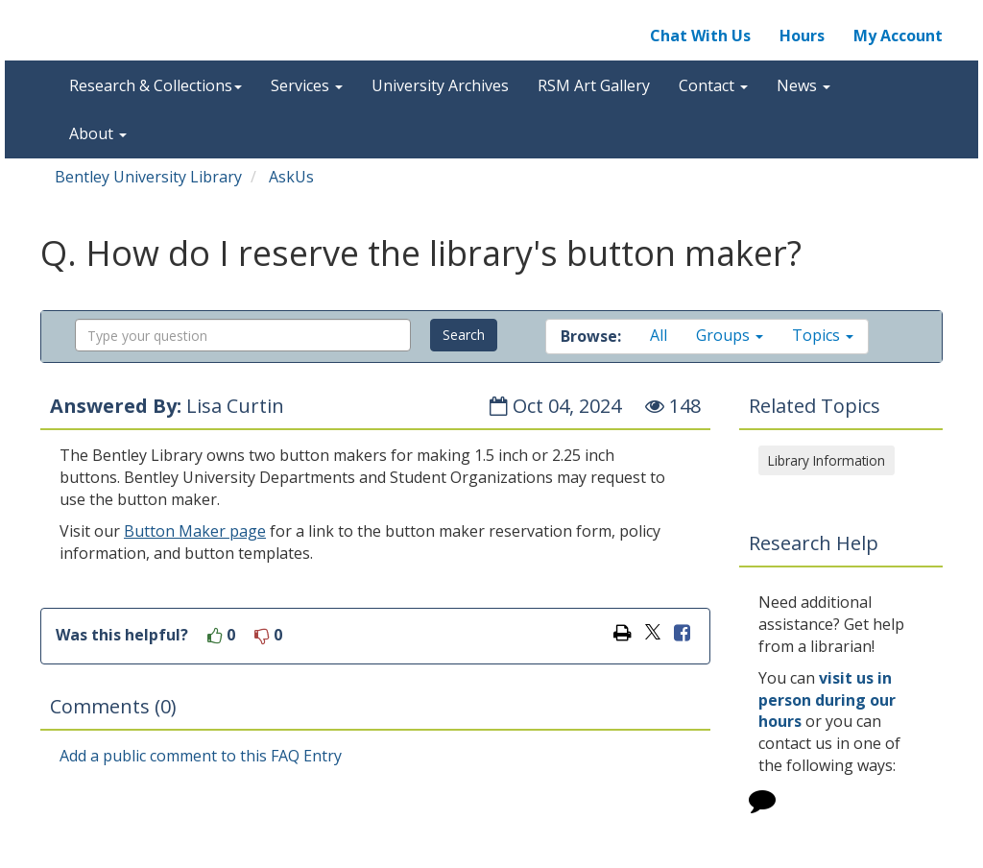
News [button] (803, 85)
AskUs (291, 176)
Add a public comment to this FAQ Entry (201, 755)
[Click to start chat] (762, 803)
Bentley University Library (148, 176)
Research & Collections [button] (155, 85)
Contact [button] (713, 85)
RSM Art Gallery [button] (594, 85)
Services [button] (307, 85)
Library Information (826, 460)
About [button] (98, 133)
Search (464, 335)
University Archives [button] (440, 85)
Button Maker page (195, 531)
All (658, 335)
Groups (729, 335)
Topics (822, 335)
